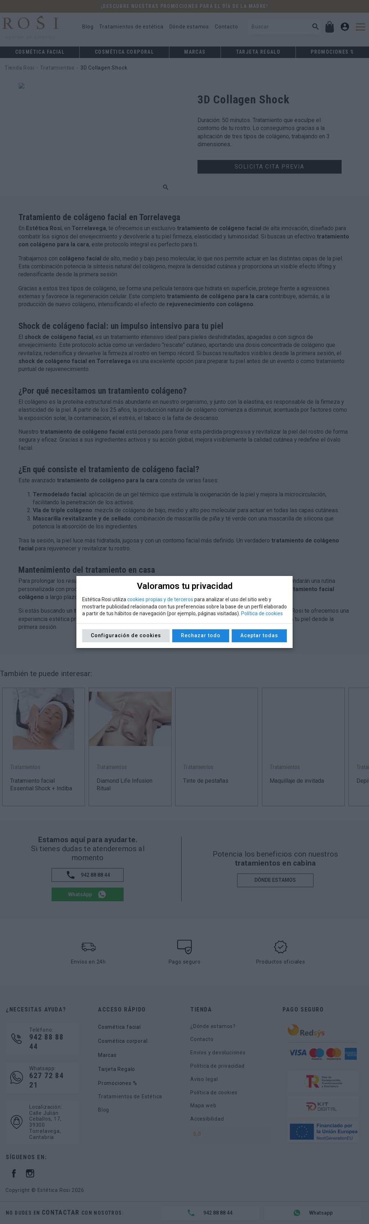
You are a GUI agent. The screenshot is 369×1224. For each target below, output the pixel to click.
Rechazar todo (201, 635)
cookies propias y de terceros (160, 599)
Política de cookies (262, 613)
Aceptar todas (259, 635)
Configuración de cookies (126, 635)
